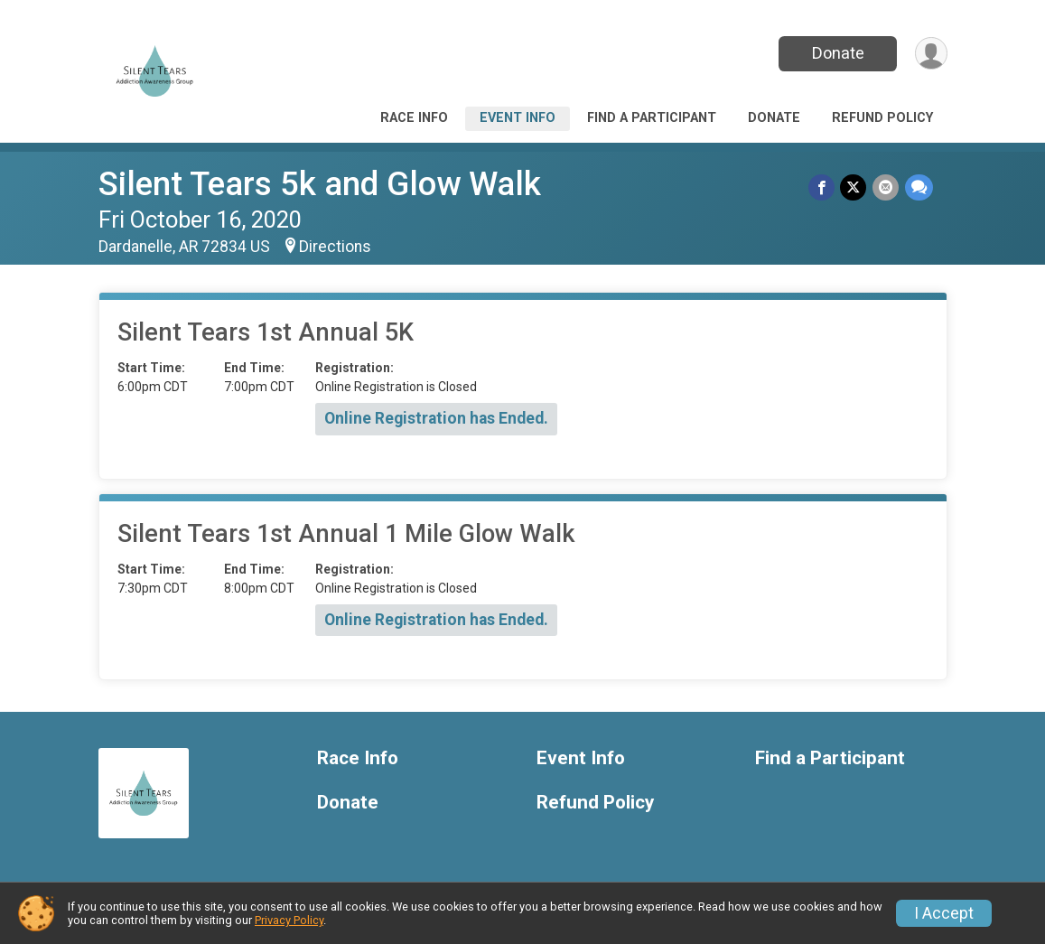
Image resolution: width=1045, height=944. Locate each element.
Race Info (414, 118)
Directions (335, 247)
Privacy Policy (289, 920)
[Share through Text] (919, 187)
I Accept (944, 913)
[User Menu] (930, 53)
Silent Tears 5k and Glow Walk (319, 183)
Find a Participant (651, 118)
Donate (836, 52)
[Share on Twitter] (855, 187)
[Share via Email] (886, 187)
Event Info (517, 118)
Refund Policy (882, 118)
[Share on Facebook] (823, 187)
